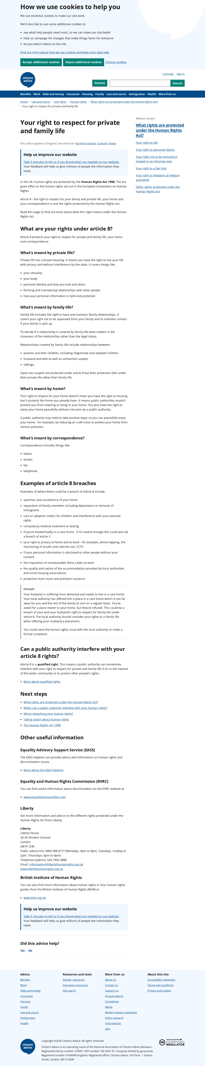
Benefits (25, 94)
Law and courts (116, 94)
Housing (87, 94)
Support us (112, 990)
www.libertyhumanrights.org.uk (41, 869)
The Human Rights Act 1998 (42, 725)
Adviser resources (74, 980)
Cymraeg (168, 74)
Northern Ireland (85, 143)
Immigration (137, 94)
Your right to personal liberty (155, 150)
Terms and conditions (161, 985)
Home (24, 102)
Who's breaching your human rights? (48, 714)
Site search (69, 990)
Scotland (102, 143)
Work (36, 94)
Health (152, 94)
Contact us (111, 985)
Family (99, 94)
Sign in (181, 74)
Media (108, 1007)
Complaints (112, 1001)
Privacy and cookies (159, 990)
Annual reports (114, 996)
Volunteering (113, 1023)
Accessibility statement (161, 980)
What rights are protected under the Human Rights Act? (124, 102)
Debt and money (53, 94)
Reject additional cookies (83, 62)
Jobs (107, 1029)
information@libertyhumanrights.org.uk (56, 864)
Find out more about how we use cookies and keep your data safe (64, 52)
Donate (99, 83)
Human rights (78, 102)
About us (110, 980)
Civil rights (60, 102)
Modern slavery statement (121, 1012)
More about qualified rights (42, 682)
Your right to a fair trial (151, 168)
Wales (112, 143)
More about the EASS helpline (43, 770)
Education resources (75, 985)
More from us (167, 94)
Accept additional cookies (41, 62)
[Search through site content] (140, 83)
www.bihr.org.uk (35, 898)
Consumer (73, 94)
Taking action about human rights (46, 719)
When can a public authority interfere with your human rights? (65, 708)
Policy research (114, 1018)
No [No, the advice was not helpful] (30, 950)
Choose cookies (116, 62)
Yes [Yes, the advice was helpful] (22, 950)
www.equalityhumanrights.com (45, 797)
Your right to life (147, 143)
